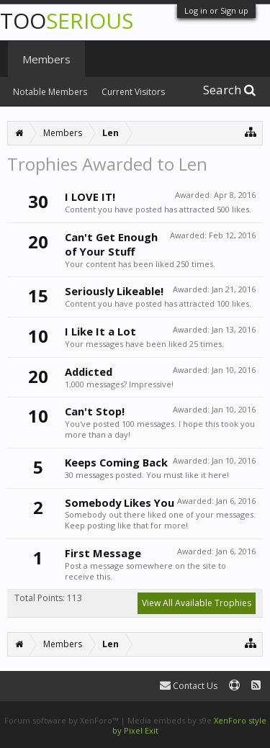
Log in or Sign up (216, 10)
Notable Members (50, 92)
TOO (66, 20)
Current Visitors (133, 92)
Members (46, 59)
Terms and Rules (234, 709)
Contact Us (188, 686)
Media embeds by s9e (169, 720)
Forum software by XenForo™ (62, 720)
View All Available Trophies (196, 603)
